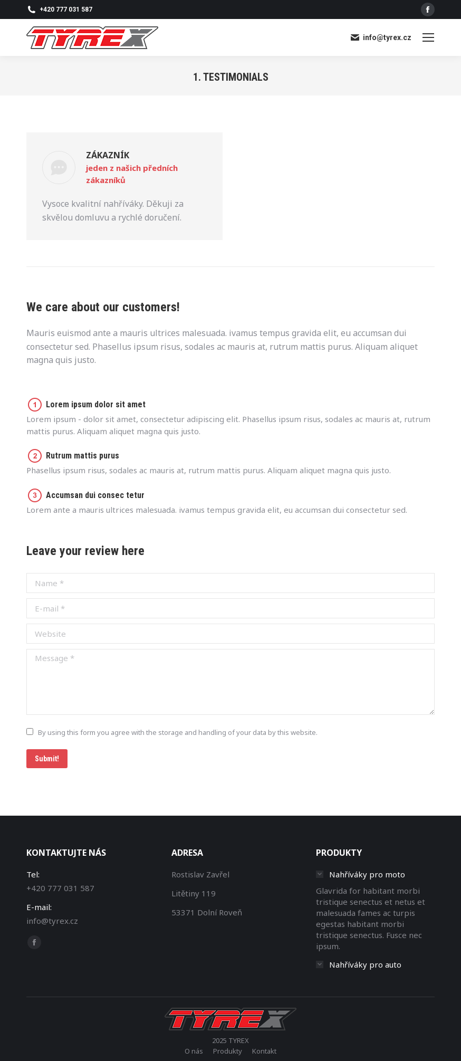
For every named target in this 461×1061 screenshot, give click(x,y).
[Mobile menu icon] (428, 37)
